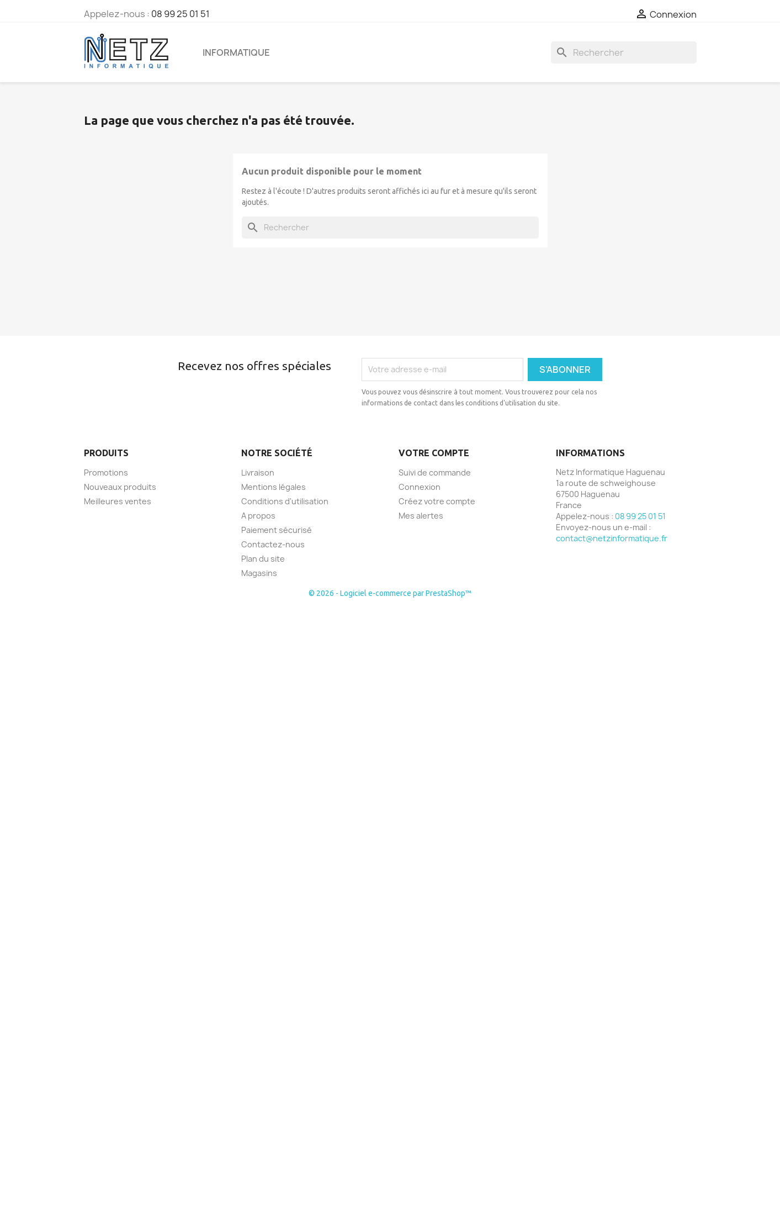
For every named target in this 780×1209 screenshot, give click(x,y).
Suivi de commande (435, 472)
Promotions (106, 472)
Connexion (420, 487)
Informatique (236, 52)
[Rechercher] (624, 52)
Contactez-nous (273, 544)
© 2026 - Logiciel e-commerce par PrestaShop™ (390, 593)
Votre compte (434, 453)
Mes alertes (421, 515)
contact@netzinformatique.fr (611, 538)
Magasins (259, 573)
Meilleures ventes (117, 501)
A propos (258, 515)
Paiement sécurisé (276, 530)
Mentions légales (273, 487)
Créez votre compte (437, 501)
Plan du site (263, 558)
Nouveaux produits (120, 487)
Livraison (257, 472)
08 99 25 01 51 (180, 14)
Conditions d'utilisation (284, 501)
